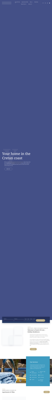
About (31, 2)
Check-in (5, 318)
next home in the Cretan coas (16, 163)
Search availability (40, 320)
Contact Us (30, 4)
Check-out (15, 318)
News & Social (23, 4)
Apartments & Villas (24, 2)
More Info (9, 169)
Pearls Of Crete (17, 2)
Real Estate (36, 2)
